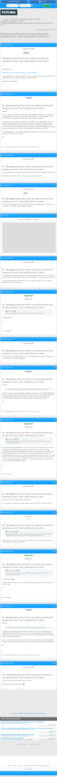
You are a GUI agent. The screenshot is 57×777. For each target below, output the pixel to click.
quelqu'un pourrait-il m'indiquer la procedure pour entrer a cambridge (22, 722)
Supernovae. (42, 713)
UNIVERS (37, 19)
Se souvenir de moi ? (37, 5)
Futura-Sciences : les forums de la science (21, 19)
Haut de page (28, 769)
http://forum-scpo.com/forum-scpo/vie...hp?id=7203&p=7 (20, 72)
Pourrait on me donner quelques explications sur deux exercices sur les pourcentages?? (28, 728)
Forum (6, 19)
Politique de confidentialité (42, 765)
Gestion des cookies (28, 765)
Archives (21, 21)
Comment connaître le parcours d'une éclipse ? (24, 713)
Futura (9, 765)
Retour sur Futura (14, 1)
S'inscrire (42, 2)
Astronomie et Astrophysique (9, 21)
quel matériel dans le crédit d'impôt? (12, 738)
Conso (20, 765)
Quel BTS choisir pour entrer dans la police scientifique (17, 734)
